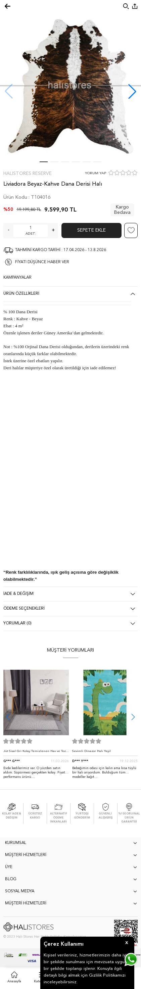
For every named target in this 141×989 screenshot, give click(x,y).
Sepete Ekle (91, 230)
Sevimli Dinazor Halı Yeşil (91, 751)
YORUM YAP (95, 173)
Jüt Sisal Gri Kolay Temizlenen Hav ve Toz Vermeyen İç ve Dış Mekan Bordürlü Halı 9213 (34, 753)
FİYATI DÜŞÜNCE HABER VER (42, 262)
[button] (132, 91)
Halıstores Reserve (27, 173)
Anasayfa (14, 981)
